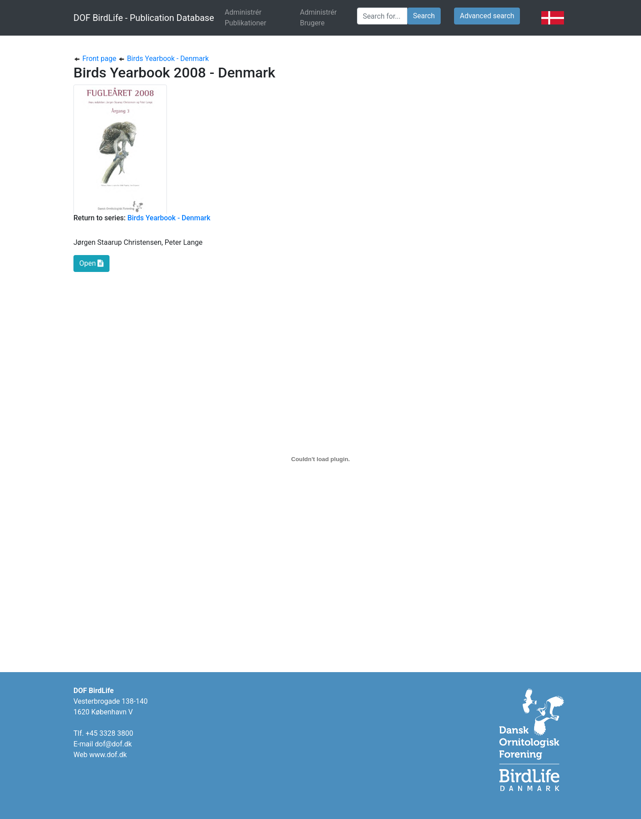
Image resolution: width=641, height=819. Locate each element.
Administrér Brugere (318, 17)
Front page (95, 58)
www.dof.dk (107, 754)
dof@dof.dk (113, 744)
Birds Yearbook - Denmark (163, 58)
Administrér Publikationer (259, 17)
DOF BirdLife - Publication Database (143, 17)
